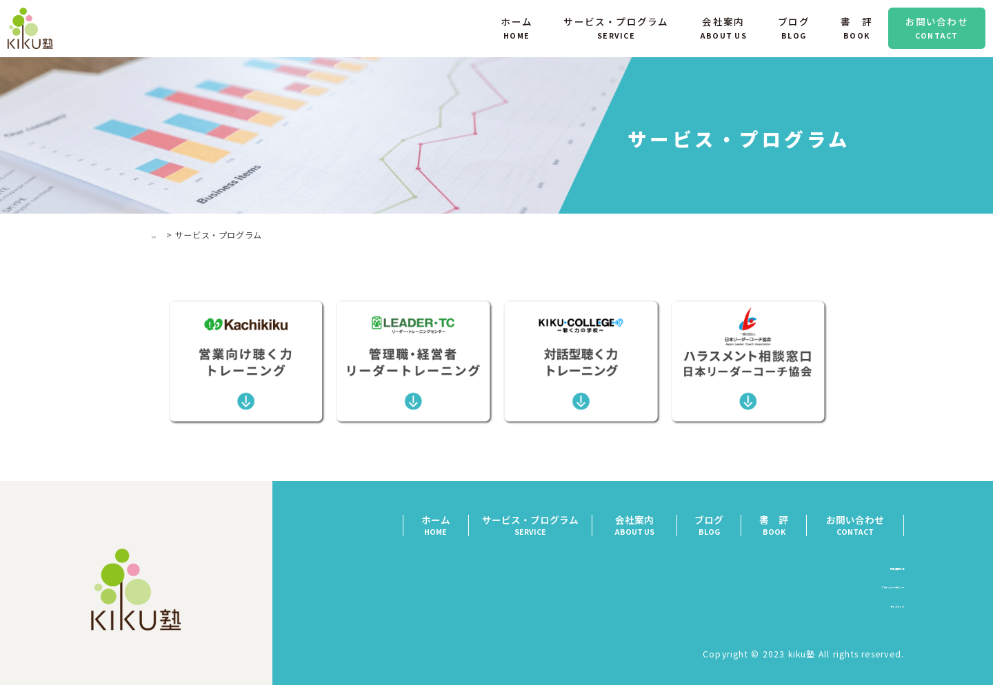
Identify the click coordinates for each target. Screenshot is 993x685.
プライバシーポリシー (854, 589)
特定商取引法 (874, 570)
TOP (161, 235)
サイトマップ (874, 608)
